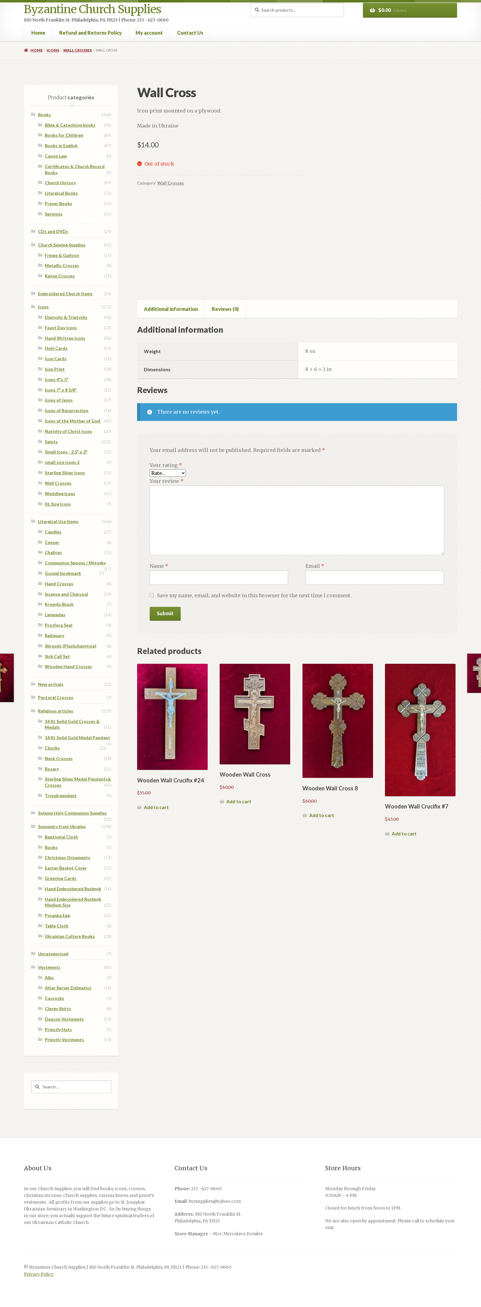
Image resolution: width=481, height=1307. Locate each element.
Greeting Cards (60, 878)
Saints (51, 441)
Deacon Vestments (64, 1019)
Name (159, 566)
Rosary (52, 768)
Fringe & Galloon (62, 255)
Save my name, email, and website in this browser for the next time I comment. (254, 595)
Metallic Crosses (62, 265)
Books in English (61, 145)
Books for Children (64, 135)
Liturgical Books (61, 193)
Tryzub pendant (61, 795)
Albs (49, 977)
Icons (53, 50)
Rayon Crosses (60, 275)
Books (44, 114)
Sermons (54, 213)
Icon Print (55, 369)
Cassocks (54, 998)
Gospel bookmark (63, 573)
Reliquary (54, 635)
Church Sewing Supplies (62, 244)
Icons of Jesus (59, 400)
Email (315, 566)
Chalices (53, 552)
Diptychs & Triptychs (66, 317)
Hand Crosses (59, 583)
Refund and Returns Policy (90, 33)
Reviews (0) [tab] (225, 309)
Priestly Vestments (64, 1039)
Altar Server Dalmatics (68, 987)
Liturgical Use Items (58, 521)
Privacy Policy (39, 1274)
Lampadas (55, 614)
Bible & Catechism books (70, 125)
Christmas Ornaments (67, 857)
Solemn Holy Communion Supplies (72, 813)
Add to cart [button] (156, 807)
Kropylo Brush (59, 604)
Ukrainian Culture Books (70, 936)
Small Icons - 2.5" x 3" (66, 451)
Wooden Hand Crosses (68, 666)
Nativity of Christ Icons (68, 431)
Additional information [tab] (171, 309)
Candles (53, 531)
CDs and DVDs (53, 231)
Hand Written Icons (65, 338)
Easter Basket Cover (66, 867)
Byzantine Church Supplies (92, 9)
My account (149, 33)
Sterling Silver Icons (65, 472)
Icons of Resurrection (66, 410)
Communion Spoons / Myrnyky (75, 562)
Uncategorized (53, 953)
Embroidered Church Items (65, 293)
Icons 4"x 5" (56, 379)
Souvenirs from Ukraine (62, 826)
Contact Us (190, 33)
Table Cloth (56, 925)
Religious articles (55, 710)
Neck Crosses (59, 758)
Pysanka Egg (57, 915)
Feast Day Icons (61, 327)
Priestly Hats (58, 1029)
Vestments (49, 967)
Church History (60, 182)
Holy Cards (56, 348)
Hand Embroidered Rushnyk (73, 888)
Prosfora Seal (58, 625)
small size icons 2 (62, 462)
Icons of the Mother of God (72, 420)
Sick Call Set (57, 656)
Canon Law (56, 156)
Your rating (166, 465)
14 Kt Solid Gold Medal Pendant (77, 737)
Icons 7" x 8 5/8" (61, 389)
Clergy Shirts (58, 1008)
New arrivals (50, 684)
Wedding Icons (60, 493)
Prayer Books (58, 203)
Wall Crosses (77, 50)
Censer (52, 542)
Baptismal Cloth (61, 836)
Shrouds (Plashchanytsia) (70, 645)
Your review (166, 481)
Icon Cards (56, 358)
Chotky (52, 748)
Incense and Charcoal (66, 594)
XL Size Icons (58, 503)
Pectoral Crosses (55, 697)
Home (38, 33)
